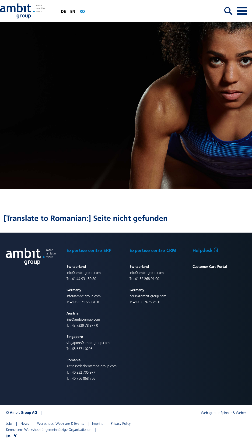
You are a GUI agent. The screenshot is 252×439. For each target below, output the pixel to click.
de (63, 11)
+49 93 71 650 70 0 (84, 302)
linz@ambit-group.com (83, 319)
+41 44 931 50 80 (82, 278)
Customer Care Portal (209, 266)
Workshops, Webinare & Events (60, 423)
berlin (134, 296)
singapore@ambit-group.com (88, 342)
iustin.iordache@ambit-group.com (91, 366)
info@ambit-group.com (83, 272)
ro (82, 11)
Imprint (97, 423)
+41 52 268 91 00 (146, 278)
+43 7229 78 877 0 (84, 325)
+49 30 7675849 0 (146, 302)
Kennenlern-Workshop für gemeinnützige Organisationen (48, 429)
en (72, 11)
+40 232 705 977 (82, 372)
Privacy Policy (121, 423)
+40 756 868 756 (82, 378)
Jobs (9, 423)
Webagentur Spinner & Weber (223, 413)
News (25, 423)
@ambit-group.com (152, 296)
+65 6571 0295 (81, 349)
